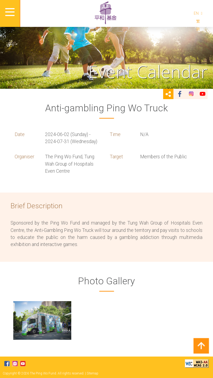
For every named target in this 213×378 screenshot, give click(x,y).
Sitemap (92, 373)
